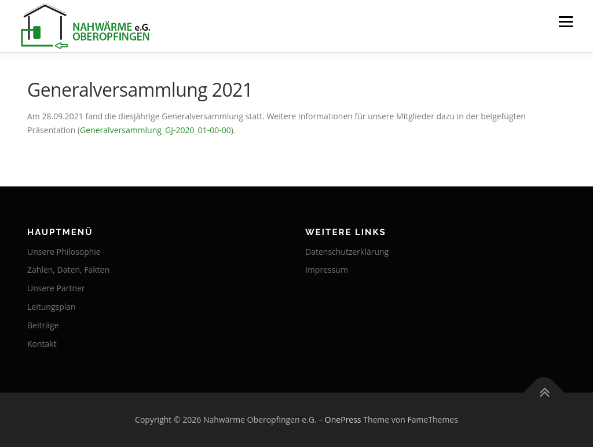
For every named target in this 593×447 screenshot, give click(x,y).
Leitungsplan (51, 306)
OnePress (343, 419)
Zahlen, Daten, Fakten (68, 269)
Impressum (326, 269)
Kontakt (42, 343)
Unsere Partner (56, 288)
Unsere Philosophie (64, 251)
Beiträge (42, 325)
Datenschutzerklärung (347, 251)
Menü (565, 21)
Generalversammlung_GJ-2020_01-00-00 (155, 129)
